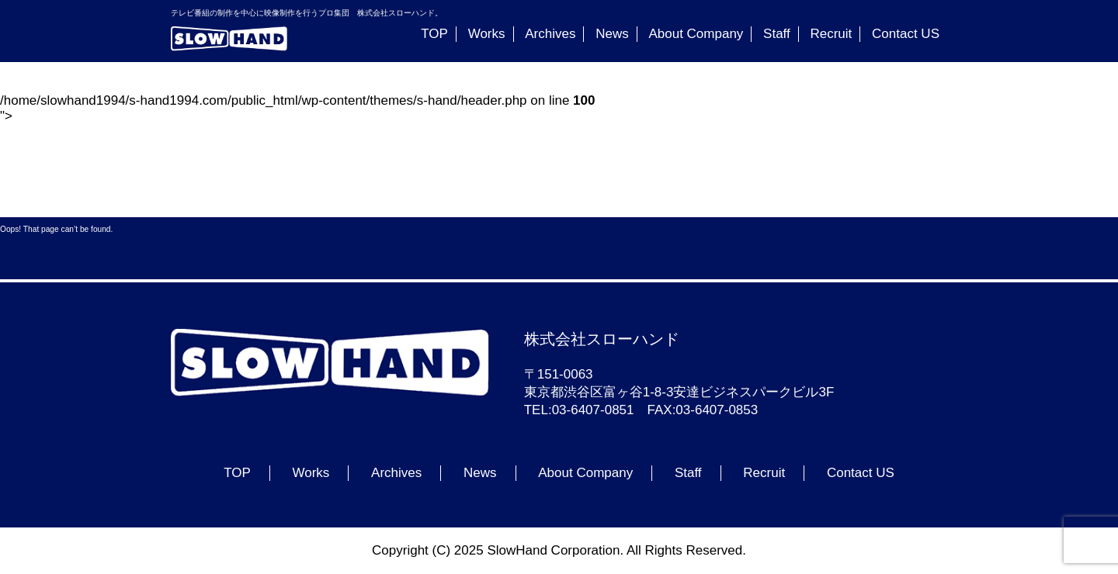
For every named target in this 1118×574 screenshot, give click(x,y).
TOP (434, 33)
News (612, 33)
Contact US (905, 33)
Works (486, 33)
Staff (776, 33)
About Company (695, 33)
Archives (550, 33)
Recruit (831, 33)
